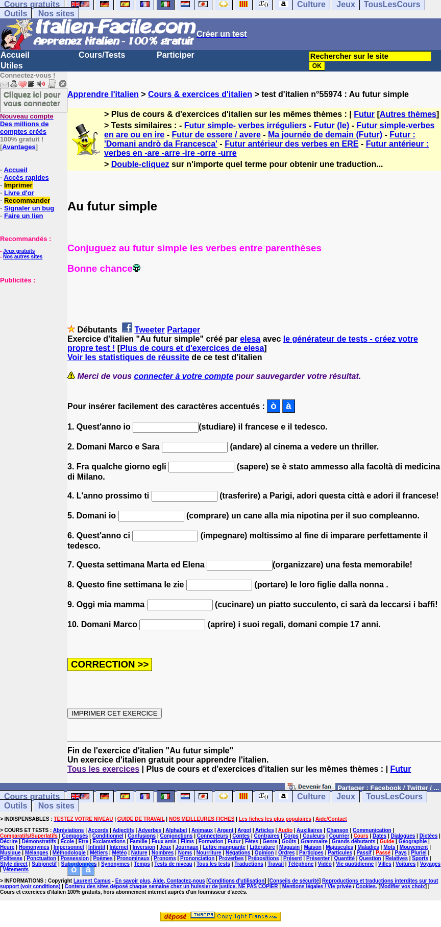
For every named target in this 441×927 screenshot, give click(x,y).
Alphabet (176, 830)
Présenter (318, 858)
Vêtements (16, 869)
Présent (292, 858)
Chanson (338, 830)
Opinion (264, 852)
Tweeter (150, 329)
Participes (311, 852)
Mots (389, 847)
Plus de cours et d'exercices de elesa (192, 348)
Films (187, 841)
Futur (364, 114)
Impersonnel (69, 847)
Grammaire (314, 841)
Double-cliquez (140, 164)
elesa (250, 339)
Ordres (286, 852)
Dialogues (403, 836)
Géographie (413, 841)
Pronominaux (133, 858)
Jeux (345, 796)
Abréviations (68, 830)
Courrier (339, 836)
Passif (363, 852)
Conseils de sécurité (294, 881)
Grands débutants (354, 841)
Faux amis (164, 841)
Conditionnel (108, 836)
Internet (119, 847)
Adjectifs (123, 830)
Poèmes (102, 858)
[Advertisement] (30, 335)
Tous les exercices (103, 769)
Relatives (396, 858)
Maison (312, 847)
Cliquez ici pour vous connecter (32, 98)
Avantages (18, 147)
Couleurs (314, 836)
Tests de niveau (173, 864)
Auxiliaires (310, 830)
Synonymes (115, 864)
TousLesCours (394, 796)
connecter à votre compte (184, 376)
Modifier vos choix (402, 886)
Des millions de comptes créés (27, 123)
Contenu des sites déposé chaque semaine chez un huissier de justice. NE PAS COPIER (171, 886)
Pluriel (419, 852)
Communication (372, 830)
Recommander (27, 200)
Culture (311, 796)
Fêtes (251, 841)
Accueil (15, 55)
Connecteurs (212, 836)
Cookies (366, 886)
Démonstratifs (39, 841)
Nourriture (209, 852)
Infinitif (96, 847)
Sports (420, 858)
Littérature (262, 847)
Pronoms (165, 858)
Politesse (11, 858)
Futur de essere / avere (216, 134)
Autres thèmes (408, 114)
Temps (142, 864)
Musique (10, 852)
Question (370, 858)
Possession (74, 858)
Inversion (144, 847)
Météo (119, 852)
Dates (379, 836)
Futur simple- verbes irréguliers (245, 125)
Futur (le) (331, 125)
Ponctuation (41, 858)
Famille (138, 841)
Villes (384, 864)
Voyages (430, 864)
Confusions (142, 836)
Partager (183, 329)
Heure (7, 847)
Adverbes (150, 830)
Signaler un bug (29, 208)
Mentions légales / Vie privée (317, 886)
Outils (15, 13)
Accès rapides (26, 177)
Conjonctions (176, 836)
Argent (225, 830)
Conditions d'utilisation (236, 881)
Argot (244, 830)
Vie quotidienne (355, 864)
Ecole (67, 841)
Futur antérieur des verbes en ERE (291, 143)
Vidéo (325, 864)
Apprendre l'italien (103, 94)
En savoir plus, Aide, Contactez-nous (160, 881)
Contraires (266, 836)
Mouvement (414, 847)
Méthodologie (69, 852)
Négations (238, 852)
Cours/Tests (102, 55)
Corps (291, 836)
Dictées (429, 836)
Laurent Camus (92, 881)
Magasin (289, 847)
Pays (401, 852)
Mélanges (36, 852)
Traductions (248, 864)
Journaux (187, 847)
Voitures (405, 864)
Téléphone (300, 864)
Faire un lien (23, 216)
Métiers (99, 852)
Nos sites (56, 13)
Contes (241, 836)
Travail (275, 864)
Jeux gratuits (19, 251)
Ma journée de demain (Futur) (325, 134)
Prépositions (263, 858)
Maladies (368, 847)
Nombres (163, 852)
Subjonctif (44, 864)
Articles (264, 830)
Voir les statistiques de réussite (128, 357)
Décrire (8, 841)
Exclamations (108, 841)
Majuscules (339, 847)
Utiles (12, 65)
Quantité (344, 858)
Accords (98, 830)
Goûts (289, 841)
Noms (185, 852)
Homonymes (34, 847)
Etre (83, 841)
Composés (75, 836)
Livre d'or (19, 193)
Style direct (14, 864)
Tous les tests (213, 864)
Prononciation (197, 858)
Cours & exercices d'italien (200, 94)
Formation (211, 841)
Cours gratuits (32, 796)
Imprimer (18, 185)
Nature (139, 852)
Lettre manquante (224, 847)
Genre (269, 841)
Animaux (202, 830)
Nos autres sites (22, 256)
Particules (340, 852)
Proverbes (231, 858)
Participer (175, 55)
